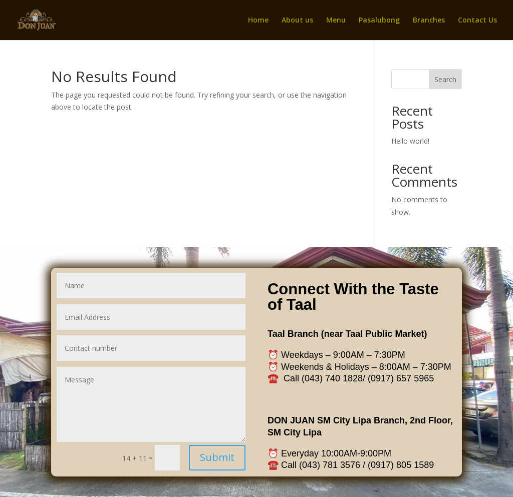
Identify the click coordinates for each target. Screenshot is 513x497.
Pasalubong (379, 21)
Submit (221, 448)
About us (297, 21)
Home (258, 21)
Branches (429, 21)
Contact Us (477, 21)
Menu (336, 21)
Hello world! (410, 141)
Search (445, 79)
